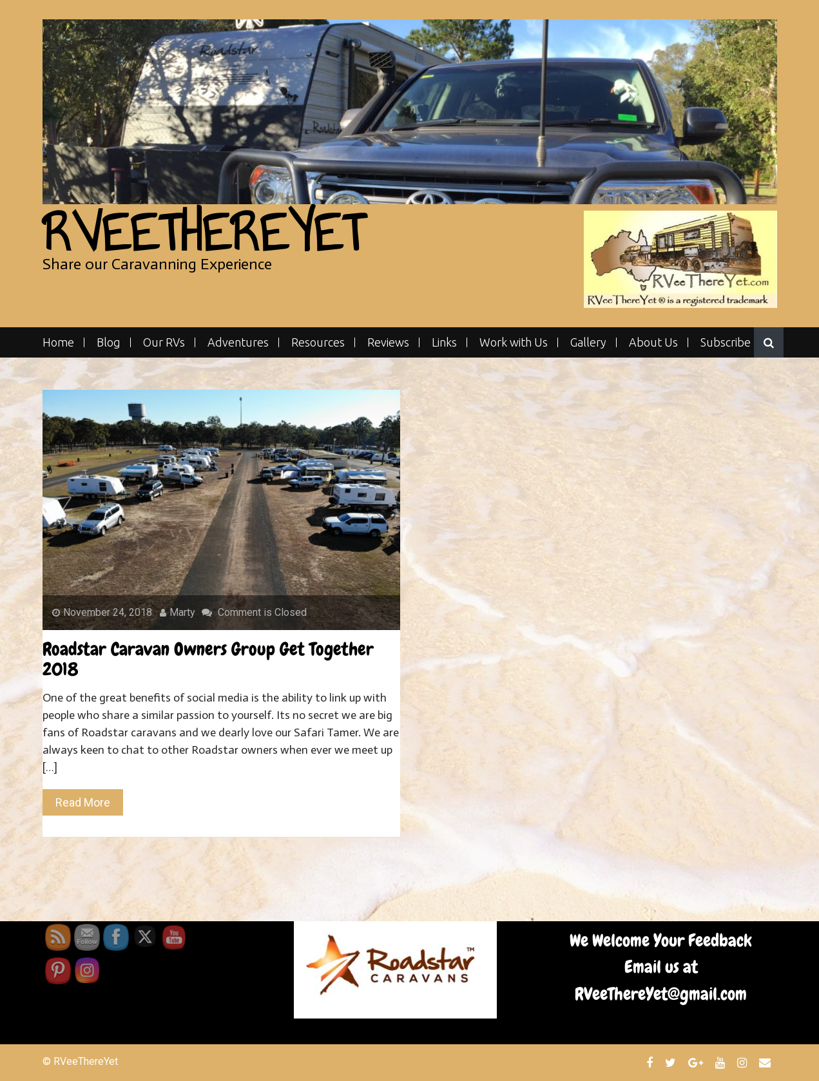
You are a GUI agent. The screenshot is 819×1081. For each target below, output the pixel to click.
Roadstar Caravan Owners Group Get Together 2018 (208, 659)
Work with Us (513, 342)
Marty (177, 612)
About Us (653, 342)
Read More (82, 802)
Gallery (588, 342)
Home (58, 342)
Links (444, 342)
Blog (108, 342)
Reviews (388, 342)
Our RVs (164, 342)
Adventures (238, 342)
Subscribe (725, 342)
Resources (318, 342)
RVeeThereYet (203, 232)
